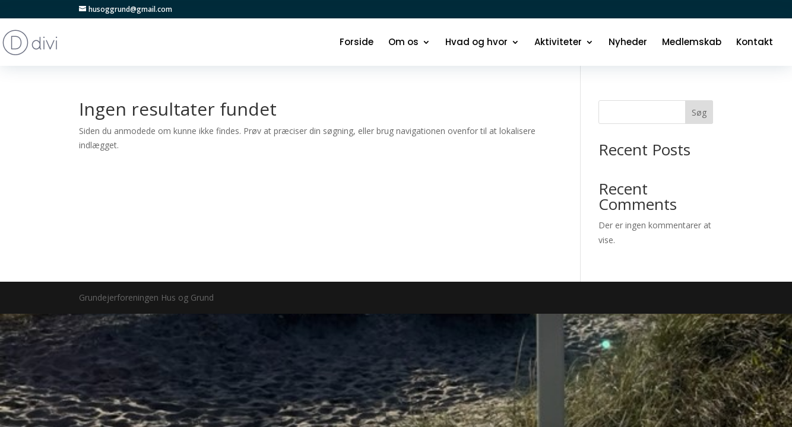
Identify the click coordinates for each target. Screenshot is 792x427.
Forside (356, 43)
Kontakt (754, 43)
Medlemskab (691, 43)
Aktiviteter (558, 43)
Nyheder (628, 43)
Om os (403, 43)
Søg (699, 112)
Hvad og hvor (476, 43)
